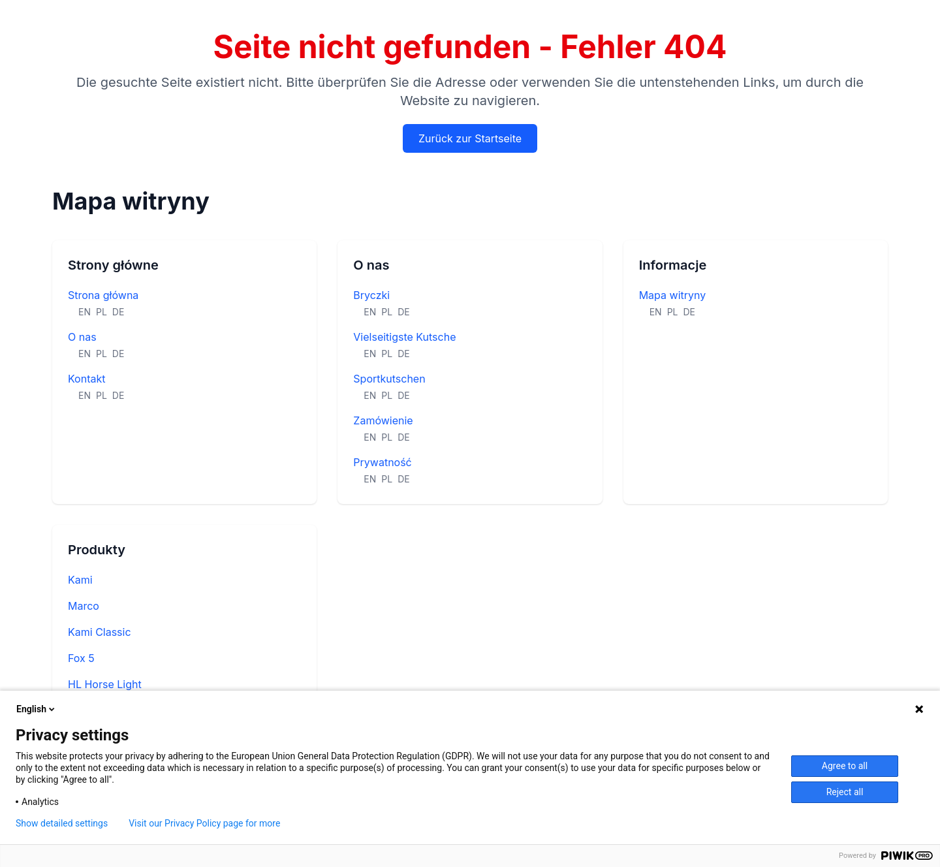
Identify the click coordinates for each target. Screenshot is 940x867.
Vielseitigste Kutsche (404, 336)
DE (118, 311)
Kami (80, 579)
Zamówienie (383, 420)
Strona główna (103, 295)
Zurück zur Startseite (470, 138)
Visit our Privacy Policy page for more (204, 823)
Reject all (845, 792)
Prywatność (382, 462)
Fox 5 (81, 658)
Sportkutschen (389, 378)
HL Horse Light (105, 684)
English (36, 709)
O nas (82, 336)
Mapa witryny (672, 295)
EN (84, 311)
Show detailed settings (62, 823)
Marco (83, 605)
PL (101, 311)
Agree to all (845, 766)
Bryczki (371, 295)
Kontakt (86, 378)
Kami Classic (99, 631)
